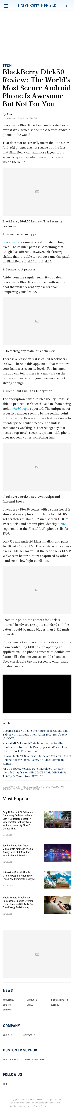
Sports (7, 1005)
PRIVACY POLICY (10, 1059)
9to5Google (21, 408)
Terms (59, 1103)
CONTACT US (29, 1035)
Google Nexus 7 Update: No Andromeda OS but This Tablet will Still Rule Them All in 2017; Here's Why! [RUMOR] (36, 734)
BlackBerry (11, 242)
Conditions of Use (21, 1106)
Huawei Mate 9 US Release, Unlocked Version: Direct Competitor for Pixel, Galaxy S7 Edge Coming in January (37, 759)
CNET (62, 524)
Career (30, 1005)
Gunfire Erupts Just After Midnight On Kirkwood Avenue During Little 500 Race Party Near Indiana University (18, 850)
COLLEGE (55, 1005)
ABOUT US (7, 1035)
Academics (8, 1000)
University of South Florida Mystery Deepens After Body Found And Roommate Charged (19, 876)
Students (32, 1000)
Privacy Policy (40, 1106)
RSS (5, 1084)
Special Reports (59, 1000)
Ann (9, 114)
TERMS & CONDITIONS (33, 1059)
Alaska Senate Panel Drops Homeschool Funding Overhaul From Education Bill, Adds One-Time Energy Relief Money (18, 902)
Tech (7, 66)
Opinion (7, 1009)
